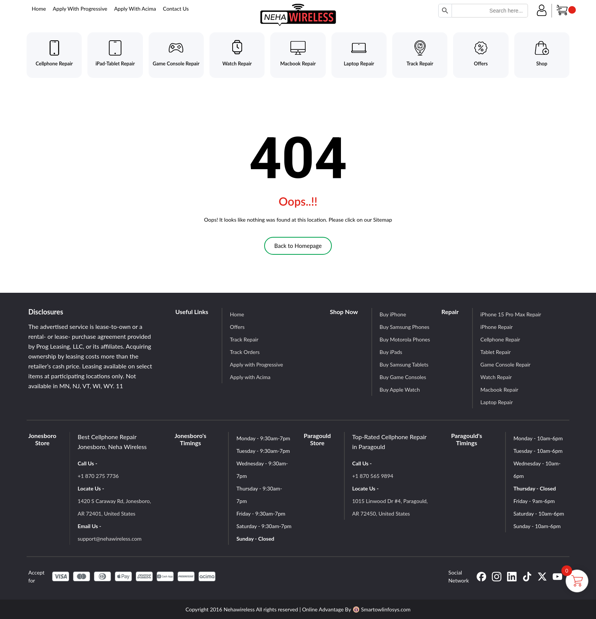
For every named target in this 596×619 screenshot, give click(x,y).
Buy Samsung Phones (405, 327)
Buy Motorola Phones (405, 339)
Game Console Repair (505, 364)
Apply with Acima (250, 377)
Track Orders (245, 352)
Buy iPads (391, 352)
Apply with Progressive (256, 364)
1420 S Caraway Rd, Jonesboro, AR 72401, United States (114, 507)
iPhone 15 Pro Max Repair (510, 314)
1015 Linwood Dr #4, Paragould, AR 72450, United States (390, 507)
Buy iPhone (393, 314)
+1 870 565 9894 (372, 476)
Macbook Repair (499, 389)
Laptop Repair (496, 402)
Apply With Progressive (80, 8)
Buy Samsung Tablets (404, 364)
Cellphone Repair (500, 339)
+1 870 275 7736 (98, 476)
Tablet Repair (495, 352)
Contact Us (176, 8)
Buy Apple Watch (400, 389)
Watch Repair (496, 377)
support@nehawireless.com (109, 538)
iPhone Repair (496, 327)
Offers (237, 327)
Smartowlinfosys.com (382, 609)
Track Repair (244, 339)
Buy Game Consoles (403, 377)
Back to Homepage (298, 245)
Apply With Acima (135, 8)
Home (39, 8)
